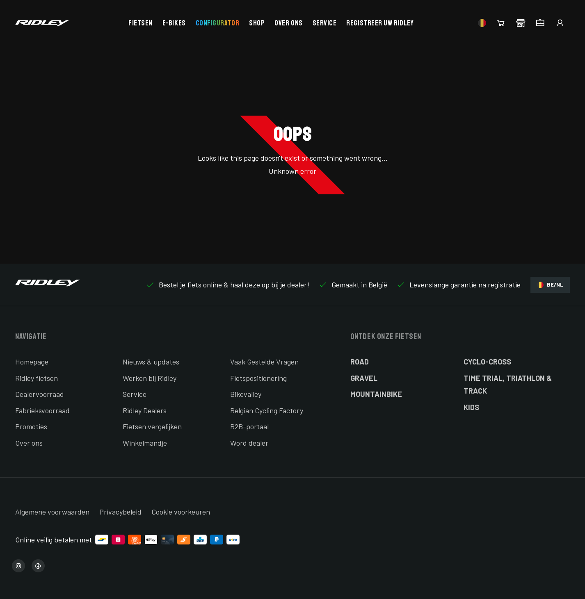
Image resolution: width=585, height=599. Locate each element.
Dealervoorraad (39, 394)
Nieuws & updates (151, 361)
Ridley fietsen (36, 378)
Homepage (31, 361)
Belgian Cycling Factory (266, 410)
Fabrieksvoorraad (42, 410)
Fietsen (140, 22)
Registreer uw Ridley (380, 22)
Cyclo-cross (487, 361)
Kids (471, 407)
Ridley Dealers (145, 410)
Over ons (288, 22)
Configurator (217, 22)
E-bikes (174, 22)
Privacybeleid (120, 511)
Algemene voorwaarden (52, 511)
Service (325, 22)
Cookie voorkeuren (180, 511)
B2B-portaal (249, 426)
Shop (257, 22)
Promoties (31, 426)
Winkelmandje (145, 442)
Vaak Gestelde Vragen (264, 361)
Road (359, 361)
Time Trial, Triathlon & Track (508, 385)
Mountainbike (376, 394)
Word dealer (249, 442)
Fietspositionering (258, 378)
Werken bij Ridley (149, 378)
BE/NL (550, 284)
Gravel (363, 378)
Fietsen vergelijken (152, 426)
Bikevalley (245, 394)
